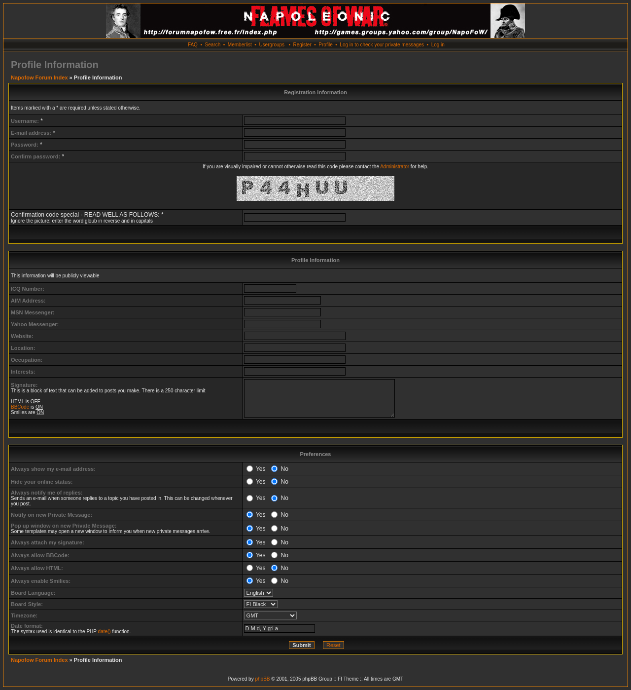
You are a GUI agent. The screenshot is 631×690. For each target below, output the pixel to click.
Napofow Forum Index (39, 77)
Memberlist (240, 44)
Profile (325, 44)
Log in (438, 44)
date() (104, 631)
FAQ (193, 44)
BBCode (20, 407)
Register (302, 44)
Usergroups (271, 44)
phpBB (262, 679)
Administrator (394, 166)
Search (213, 44)
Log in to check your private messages (382, 44)
